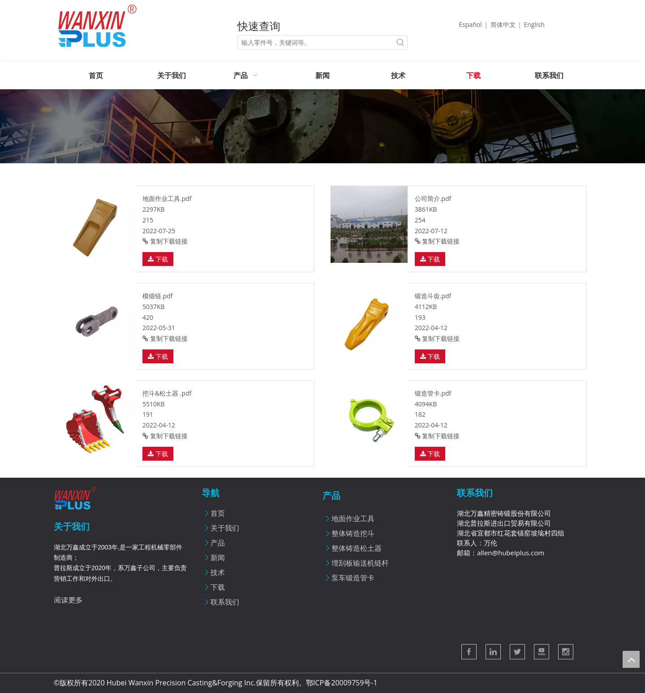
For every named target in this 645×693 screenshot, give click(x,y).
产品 (218, 543)
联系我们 (225, 602)
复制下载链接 (165, 241)
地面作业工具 (352, 518)
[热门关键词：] (400, 42)
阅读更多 (68, 599)
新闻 (218, 557)
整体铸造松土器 (356, 548)
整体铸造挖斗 (352, 533)
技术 (218, 572)
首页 (218, 513)
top (631, 659)
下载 (158, 259)
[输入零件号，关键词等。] (316, 42)
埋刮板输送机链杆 (360, 563)
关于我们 (225, 528)
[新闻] (322, 126)
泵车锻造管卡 (352, 578)
